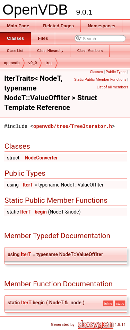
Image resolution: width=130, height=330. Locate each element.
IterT (28, 185)
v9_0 (32, 63)
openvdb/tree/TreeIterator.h (72, 126)
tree (48, 63)
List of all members (112, 87)
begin (41, 212)
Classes (96, 72)
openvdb (12, 63)
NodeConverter (41, 157)
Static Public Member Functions (100, 79)
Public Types (116, 72)
